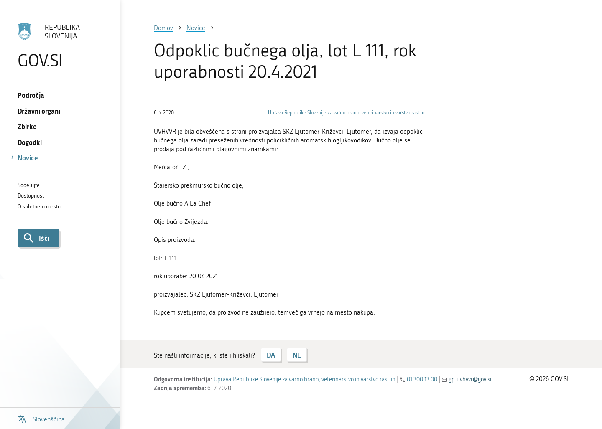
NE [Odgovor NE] (297, 355)
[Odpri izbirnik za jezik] (41, 418)
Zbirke (27, 126)
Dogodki (30, 142)
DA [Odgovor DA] (271, 355)
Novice (28, 157)
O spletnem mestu (39, 206)
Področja (31, 95)
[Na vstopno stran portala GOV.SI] (60, 45)
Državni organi (39, 111)
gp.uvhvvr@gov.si (470, 379)
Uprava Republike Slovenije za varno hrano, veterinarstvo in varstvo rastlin (346, 113)
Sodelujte (29, 185)
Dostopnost (31, 196)
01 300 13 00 (422, 379)
